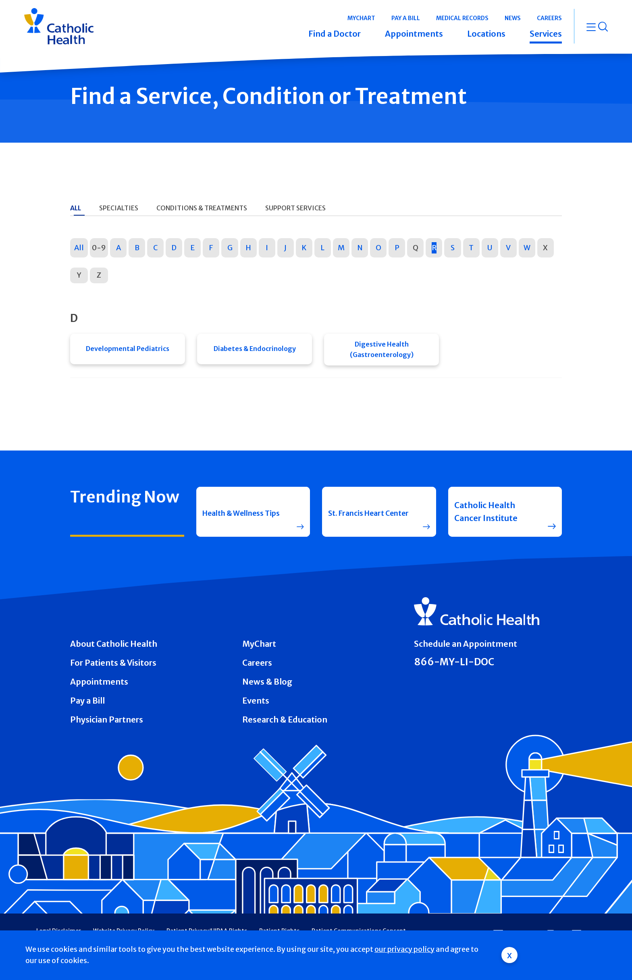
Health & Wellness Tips (238, 513)
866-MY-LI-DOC (454, 664)
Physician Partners (106, 721)
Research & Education (284, 721)
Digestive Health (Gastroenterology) (382, 350)
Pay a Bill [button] (405, 18)
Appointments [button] (414, 34)
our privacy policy (404, 949)
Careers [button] (549, 18)
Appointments (99, 684)
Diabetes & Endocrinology (255, 351)
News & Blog (267, 684)
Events (255, 703)
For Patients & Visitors (113, 665)
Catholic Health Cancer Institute (486, 513)
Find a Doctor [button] (334, 34)
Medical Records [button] (462, 18)
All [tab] (75, 208)
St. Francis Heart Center (360, 513)
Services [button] (546, 34)
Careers (257, 665)
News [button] (513, 18)
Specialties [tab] (118, 208)
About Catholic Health (113, 646)
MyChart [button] (361, 18)
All (79, 247)
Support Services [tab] (295, 208)
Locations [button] (486, 34)
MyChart (259, 646)
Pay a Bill (87, 703)
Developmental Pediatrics (127, 351)
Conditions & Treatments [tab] (201, 208)
